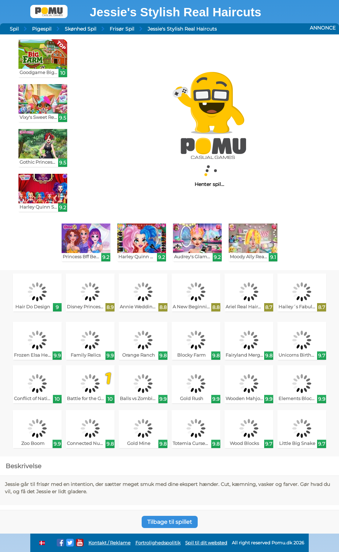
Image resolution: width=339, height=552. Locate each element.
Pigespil (42, 29)
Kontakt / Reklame (109, 542)
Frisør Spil (122, 29)
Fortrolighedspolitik (158, 542)
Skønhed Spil (80, 29)
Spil (14, 29)
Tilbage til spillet (169, 522)
